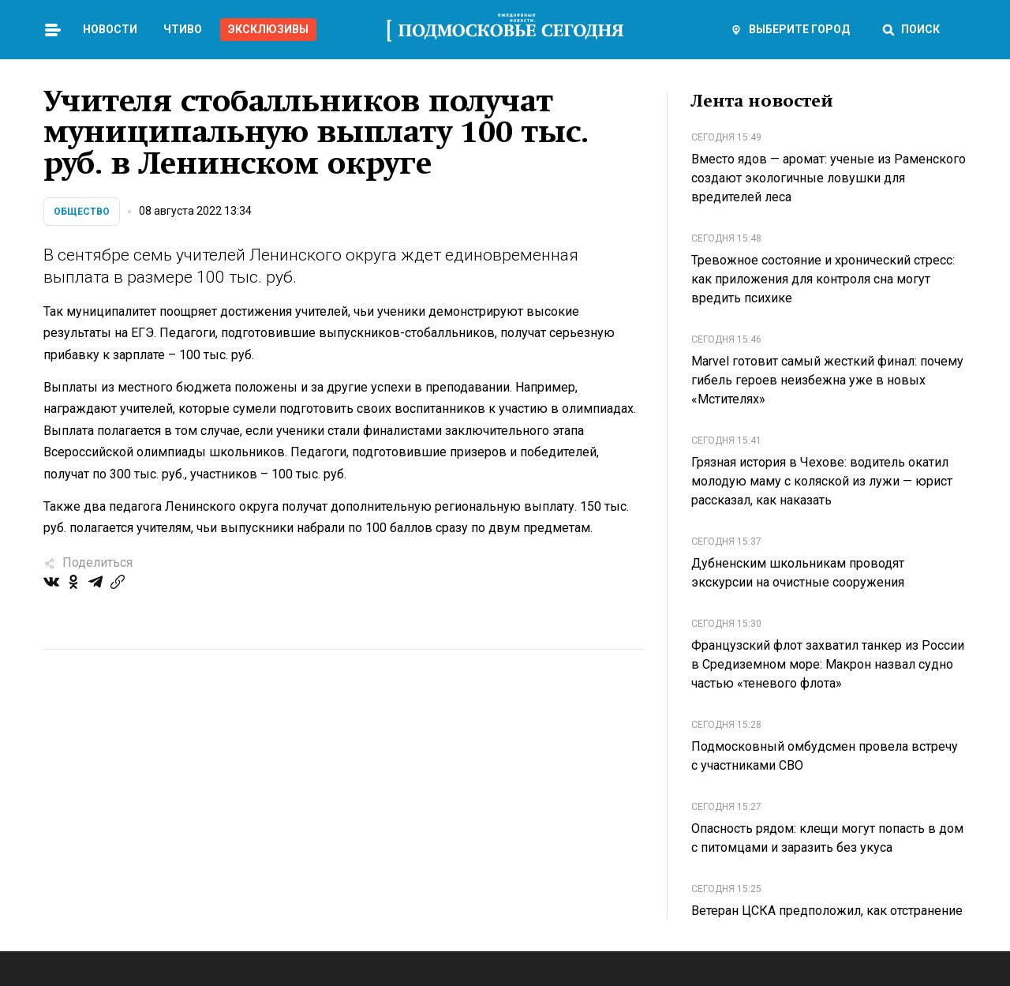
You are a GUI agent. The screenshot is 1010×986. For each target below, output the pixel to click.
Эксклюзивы (268, 29)
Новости (110, 29)
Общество (82, 211)
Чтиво (182, 29)
